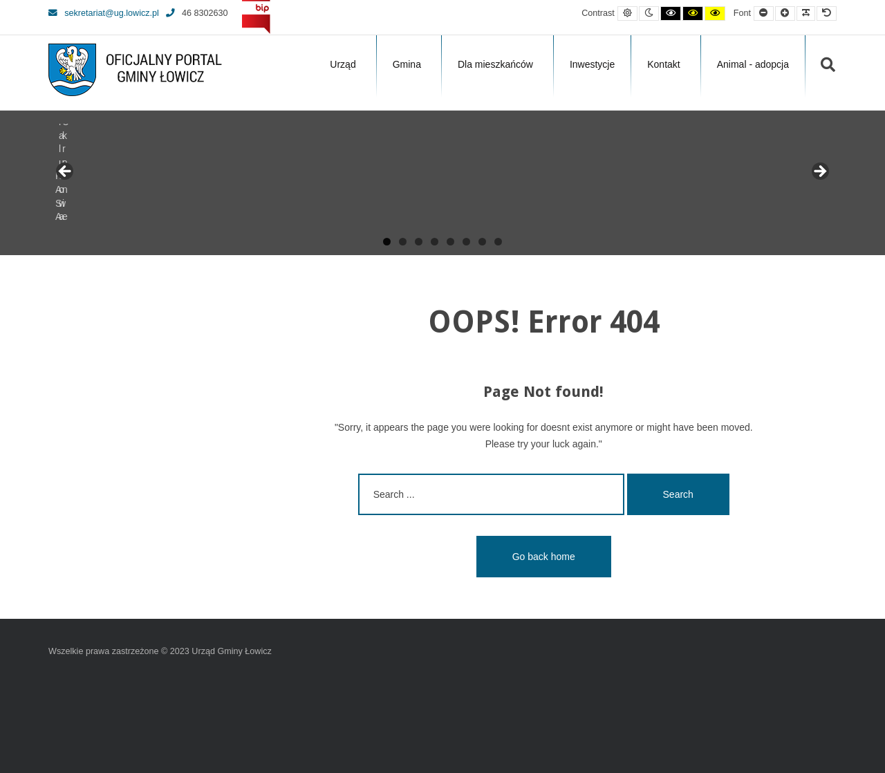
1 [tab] (387, 241)
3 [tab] (418, 241)
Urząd (342, 64)
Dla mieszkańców (495, 64)
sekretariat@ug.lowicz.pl (103, 13)
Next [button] (819, 172)
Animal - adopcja (753, 64)
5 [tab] (450, 241)
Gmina (407, 64)
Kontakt (663, 64)
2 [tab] (403, 241)
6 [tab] (466, 241)
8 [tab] (498, 241)
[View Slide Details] (100, 175)
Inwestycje (592, 64)
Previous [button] (65, 172)
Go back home (543, 556)
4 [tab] (434, 241)
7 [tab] (482, 241)
